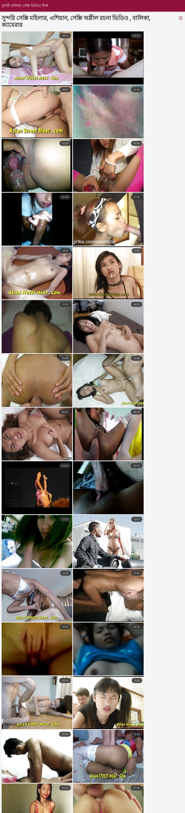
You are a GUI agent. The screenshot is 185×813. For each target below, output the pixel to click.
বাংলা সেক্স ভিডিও (103, 808)
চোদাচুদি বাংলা (9, 808)
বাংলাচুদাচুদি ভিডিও (39, 808)
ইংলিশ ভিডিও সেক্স (71, 808)
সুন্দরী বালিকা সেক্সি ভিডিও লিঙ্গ (25, 6)
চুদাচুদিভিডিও (170, 808)
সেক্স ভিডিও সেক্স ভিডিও (138, 808)
